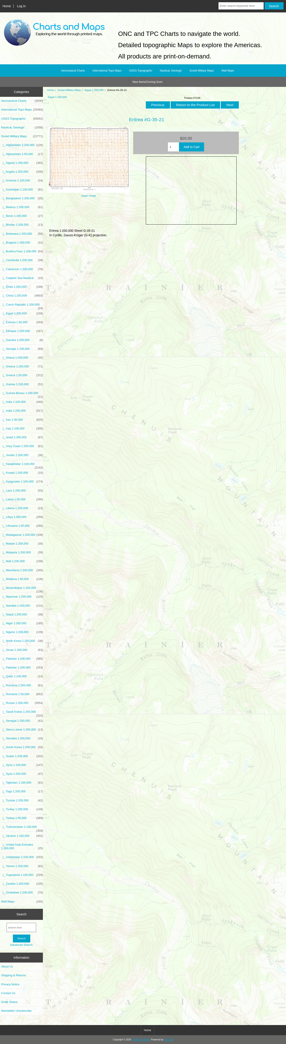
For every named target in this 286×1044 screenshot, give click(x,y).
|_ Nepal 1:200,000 (22, 614)
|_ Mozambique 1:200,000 (22, 589)
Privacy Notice (10, 984)
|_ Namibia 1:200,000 (22, 606)
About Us (7, 966)
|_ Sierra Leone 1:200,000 (22, 729)
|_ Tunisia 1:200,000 (22, 800)
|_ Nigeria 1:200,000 (22, 632)
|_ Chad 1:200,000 (22, 287)
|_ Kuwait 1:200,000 (22, 473)
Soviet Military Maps (69, 89)
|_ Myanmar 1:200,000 (22, 597)
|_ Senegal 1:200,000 (22, 721)
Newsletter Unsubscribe (16, 1010)
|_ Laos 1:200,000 (22, 490)
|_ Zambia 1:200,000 (22, 884)
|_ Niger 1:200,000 (22, 623)
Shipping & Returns (13, 975)
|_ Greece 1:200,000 (22, 366)
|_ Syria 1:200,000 (22, 774)
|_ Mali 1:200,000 (22, 561)
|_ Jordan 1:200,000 (22, 455)
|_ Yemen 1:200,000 (22, 866)
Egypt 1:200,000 (94, 89)
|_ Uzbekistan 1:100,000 (22, 857)
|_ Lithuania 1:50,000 (22, 526)
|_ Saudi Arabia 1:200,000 (22, 713)
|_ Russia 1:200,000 (22, 703)
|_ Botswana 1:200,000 (22, 234)
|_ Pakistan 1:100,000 (22, 659)
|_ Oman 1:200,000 (22, 650)
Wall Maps (227, 70)
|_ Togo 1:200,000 (22, 791)
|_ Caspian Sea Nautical (22, 278)
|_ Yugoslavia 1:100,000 (22, 875)
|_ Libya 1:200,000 (22, 517)
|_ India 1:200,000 (22, 411)
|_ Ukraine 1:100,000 (22, 836)
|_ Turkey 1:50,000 (22, 818)
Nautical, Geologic (171, 70)
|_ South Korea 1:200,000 (22, 747)
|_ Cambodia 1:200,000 (22, 260)
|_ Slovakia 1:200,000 (22, 738)
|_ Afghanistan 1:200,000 (22, 145)
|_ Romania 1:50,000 (22, 694)
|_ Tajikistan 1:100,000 (22, 782)
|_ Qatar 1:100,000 (22, 676)
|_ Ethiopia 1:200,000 (22, 331)
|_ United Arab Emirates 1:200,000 (22, 846)
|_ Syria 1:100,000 (22, 765)
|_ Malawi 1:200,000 (22, 543)
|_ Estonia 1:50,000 (22, 322)
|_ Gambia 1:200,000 (22, 340)
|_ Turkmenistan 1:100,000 (22, 828)
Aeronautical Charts (73, 70)
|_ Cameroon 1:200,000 (22, 269)
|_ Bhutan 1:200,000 (22, 225)
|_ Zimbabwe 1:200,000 (22, 892)
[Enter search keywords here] (241, 5)
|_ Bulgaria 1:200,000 (22, 242)
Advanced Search (21, 945)
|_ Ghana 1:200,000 (22, 358)
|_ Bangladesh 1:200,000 (22, 198)
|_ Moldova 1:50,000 (22, 579)
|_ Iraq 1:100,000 (22, 428)
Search (21, 914)
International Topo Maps (107, 70)
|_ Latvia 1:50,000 (22, 499)
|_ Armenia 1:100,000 (22, 180)
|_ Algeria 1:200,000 (22, 163)
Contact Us (8, 993)
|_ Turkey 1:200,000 (22, 809)
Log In (21, 6)
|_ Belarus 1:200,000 (22, 207)
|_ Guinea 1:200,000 (22, 384)
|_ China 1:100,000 (22, 295)
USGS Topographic (140, 70)
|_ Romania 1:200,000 (22, 685)
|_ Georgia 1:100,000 (22, 349)
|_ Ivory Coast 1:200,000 (22, 446)
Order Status (9, 1002)
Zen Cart (168, 1039)
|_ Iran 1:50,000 (22, 420)
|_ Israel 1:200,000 (22, 437)
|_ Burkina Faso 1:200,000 (22, 251)
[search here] (21, 927)
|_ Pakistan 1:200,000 (22, 667)
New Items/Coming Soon (148, 82)
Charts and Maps (141, 1039)
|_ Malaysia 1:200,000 (22, 552)
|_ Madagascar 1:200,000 (22, 535)
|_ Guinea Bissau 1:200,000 (22, 394)
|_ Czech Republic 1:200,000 (22, 306)
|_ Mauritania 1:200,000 (22, 570)
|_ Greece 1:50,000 (22, 375)
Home (6, 6)
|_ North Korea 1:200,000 (22, 641)
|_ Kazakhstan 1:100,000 (22, 465)
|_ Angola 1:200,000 (22, 172)
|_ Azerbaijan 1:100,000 (22, 189)
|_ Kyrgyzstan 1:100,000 (22, 481)
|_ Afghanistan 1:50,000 (22, 154)
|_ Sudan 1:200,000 (22, 756)
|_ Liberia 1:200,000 (22, 508)
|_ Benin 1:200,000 (22, 216)
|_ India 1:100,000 (22, 402)
